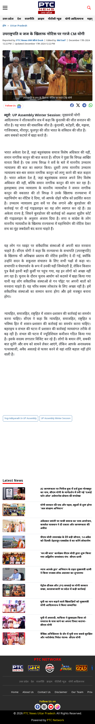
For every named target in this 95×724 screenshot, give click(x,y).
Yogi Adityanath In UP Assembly (20, 418)
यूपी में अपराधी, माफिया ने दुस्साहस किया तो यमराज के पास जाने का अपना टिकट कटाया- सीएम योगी (63, 621)
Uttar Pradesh (18, 25)
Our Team (77, 692)
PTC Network (55, 720)
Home (14, 692)
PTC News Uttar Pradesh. (39, 714)
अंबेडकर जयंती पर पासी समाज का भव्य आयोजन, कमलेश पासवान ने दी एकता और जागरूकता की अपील (66, 525)
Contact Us (44, 692)
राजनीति (29, 19)
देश (19, 19)
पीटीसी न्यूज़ (54, 19)
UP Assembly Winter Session (56, 418)
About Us (28, 692)
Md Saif (61, 40)
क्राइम (41, 19)
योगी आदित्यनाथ (74, 19)
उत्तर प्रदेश (8, 19)
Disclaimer (61, 692)
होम (4, 25)
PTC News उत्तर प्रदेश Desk (29, 40)
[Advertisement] (47, 386)
